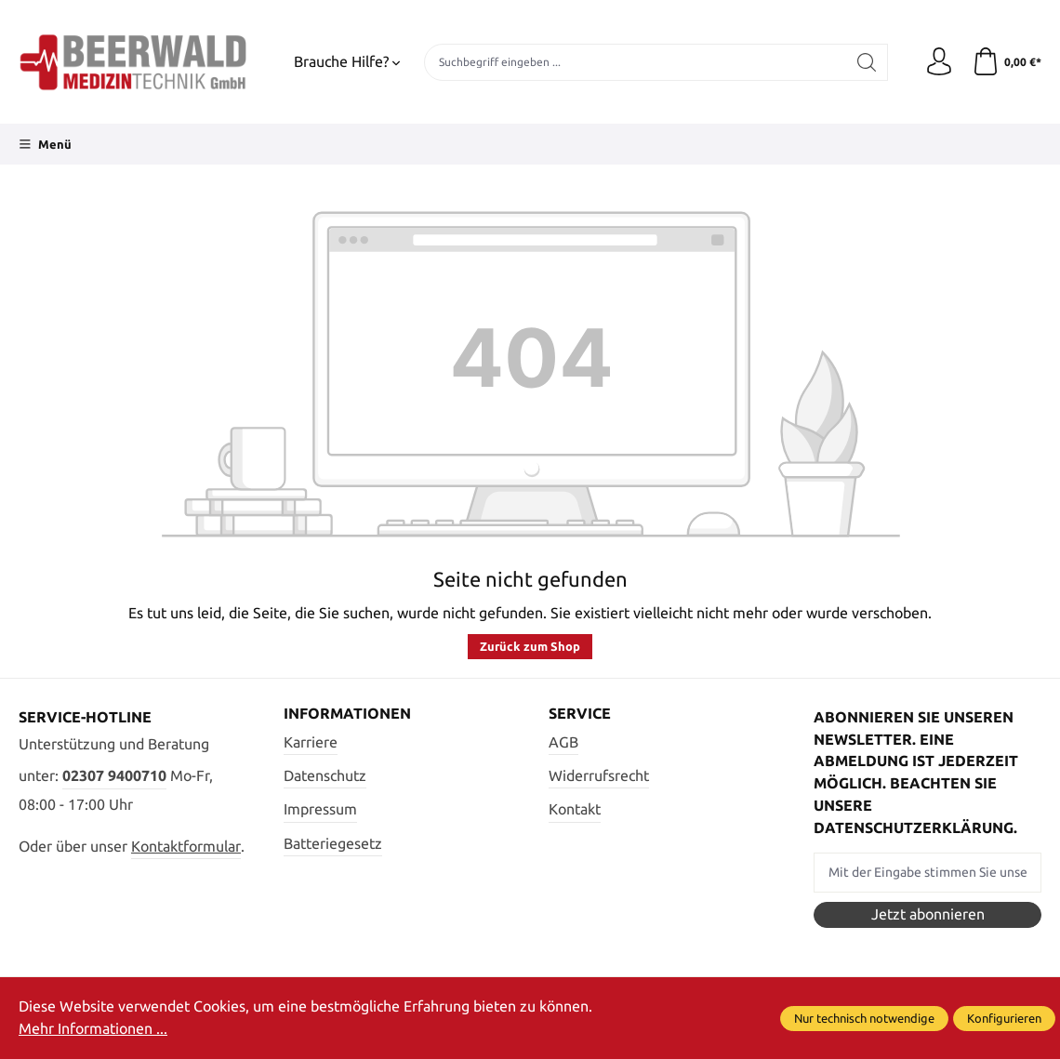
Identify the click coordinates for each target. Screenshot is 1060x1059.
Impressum (320, 809)
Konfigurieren (1004, 1018)
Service (580, 714)
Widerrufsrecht (599, 775)
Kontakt (575, 809)
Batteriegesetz (333, 843)
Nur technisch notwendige (864, 1018)
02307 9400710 (114, 775)
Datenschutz (325, 775)
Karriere (311, 742)
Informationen (347, 714)
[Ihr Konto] (939, 62)
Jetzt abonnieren (928, 914)
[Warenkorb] (1006, 62)
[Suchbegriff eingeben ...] (635, 62)
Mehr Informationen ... (93, 1028)
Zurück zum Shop (530, 646)
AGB (563, 742)
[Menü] (45, 144)
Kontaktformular (186, 846)
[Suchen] (867, 62)
